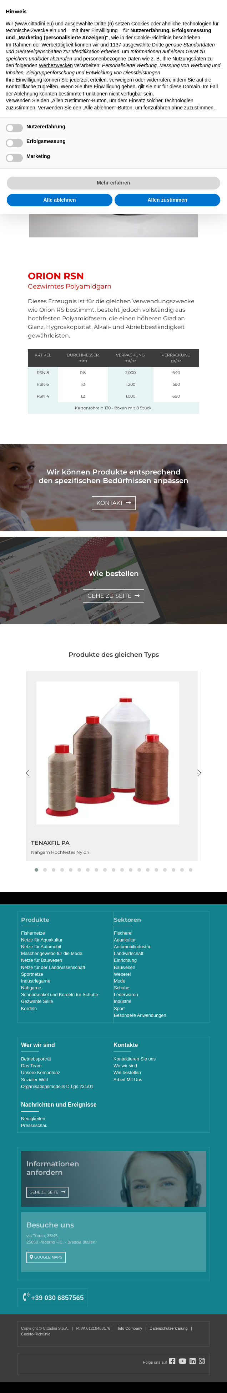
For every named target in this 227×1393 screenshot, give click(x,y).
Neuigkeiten (33, 1118)
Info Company (130, 1328)
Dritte (158, 45)
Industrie (122, 1001)
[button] (36, 869)
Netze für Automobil (41, 946)
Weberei (122, 974)
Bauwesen (124, 967)
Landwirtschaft (128, 953)
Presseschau (34, 1125)
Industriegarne (35, 981)
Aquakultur (125, 939)
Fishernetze (33, 933)
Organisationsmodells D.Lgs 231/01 (57, 1086)
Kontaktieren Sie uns (134, 1059)
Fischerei (123, 933)
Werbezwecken (56, 65)
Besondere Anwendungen (140, 1015)
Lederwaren (126, 994)
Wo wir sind (125, 1065)
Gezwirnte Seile (37, 1001)
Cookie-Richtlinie (35, 1334)
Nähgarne (31, 987)
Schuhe (121, 987)
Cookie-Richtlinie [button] (153, 37)
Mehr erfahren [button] (113, 183)
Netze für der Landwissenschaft (53, 967)
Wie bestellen (127, 1072)
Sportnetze (32, 974)
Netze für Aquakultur (41, 939)
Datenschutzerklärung (169, 1328)
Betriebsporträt (36, 1059)
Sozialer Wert (35, 1079)
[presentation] (27, 773)
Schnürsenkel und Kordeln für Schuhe (59, 994)
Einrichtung (125, 960)
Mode (119, 981)
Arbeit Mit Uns (127, 1079)
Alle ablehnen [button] (59, 200)
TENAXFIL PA (50, 843)
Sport (119, 1008)
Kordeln (29, 1008)
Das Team (31, 1065)
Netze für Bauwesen (41, 960)
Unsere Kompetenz (40, 1072)
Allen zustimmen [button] (167, 200)
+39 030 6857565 (53, 1297)
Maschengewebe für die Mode (51, 953)
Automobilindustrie (132, 946)
